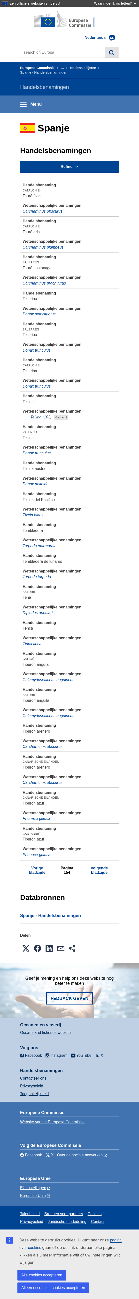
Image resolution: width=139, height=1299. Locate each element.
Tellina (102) (41, 417)
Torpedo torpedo (37, 577)
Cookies (95, 1214)
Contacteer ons (33, 1078)
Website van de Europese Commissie (52, 1122)
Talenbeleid (30, 1214)
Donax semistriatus (39, 314)
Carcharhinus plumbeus (43, 247)
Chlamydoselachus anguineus (48, 680)
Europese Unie (33, 1196)
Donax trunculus (37, 350)
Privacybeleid (31, 1086)
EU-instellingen (33, 1188)
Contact (97, 1222)
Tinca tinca (32, 644)
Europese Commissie (37, 68)
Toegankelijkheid (34, 1094)
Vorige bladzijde (37, 870)
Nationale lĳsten (83, 68)
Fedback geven (69, 998)
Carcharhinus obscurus (43, 211)
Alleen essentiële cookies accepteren (53, 1288)
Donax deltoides (37, 484)
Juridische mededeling (67, 1222)
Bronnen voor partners (63, 1214)
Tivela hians (33, 515)
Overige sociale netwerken (80, 1155)
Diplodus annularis (39, 613)
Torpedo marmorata (40, 546)
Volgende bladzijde (99, 870)
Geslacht (61, 417)
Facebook (31, 1155)
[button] (26, 948)
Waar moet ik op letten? (115, 3)
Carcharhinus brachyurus (44, 283)
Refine (66, 167)
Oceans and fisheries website (45, 1033)
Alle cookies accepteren (41, 1275)
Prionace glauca (37, 818)
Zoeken (112, 52)
